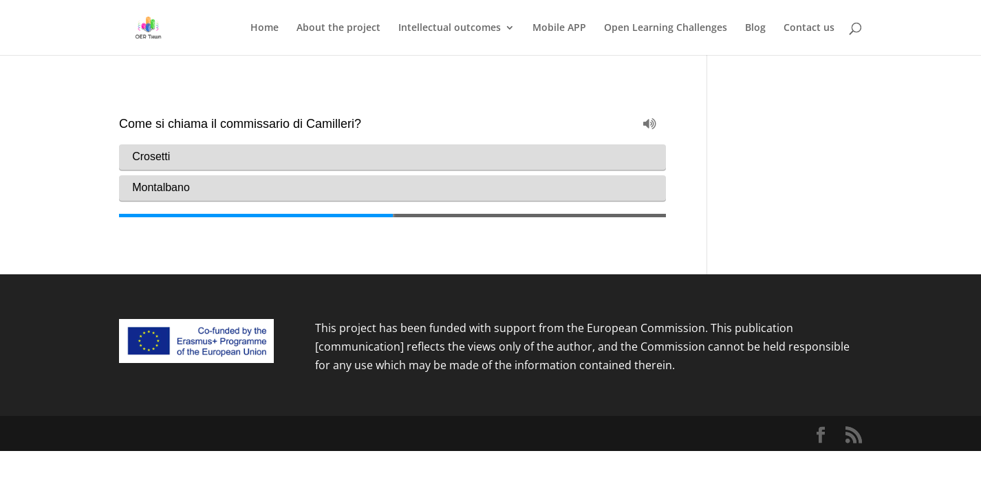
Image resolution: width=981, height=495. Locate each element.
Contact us (809, 28)
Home (264, 28)
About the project (338, 28)
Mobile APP (559, 28)
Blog (755, 28)
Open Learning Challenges (665, 28)
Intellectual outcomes (449, 28)
